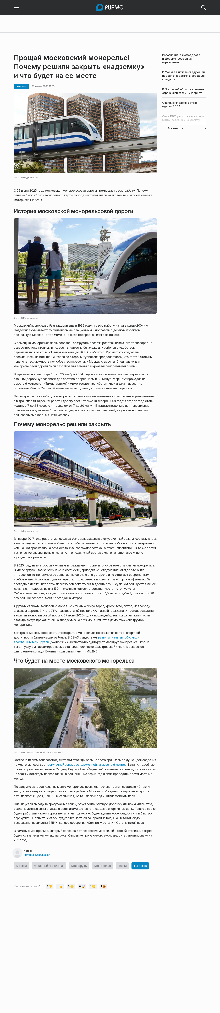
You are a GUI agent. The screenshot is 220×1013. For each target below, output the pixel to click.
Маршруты (79, 866)
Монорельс (102, 866)
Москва (21, 866)
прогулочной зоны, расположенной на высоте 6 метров (86, 764)
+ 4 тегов (140, 866)
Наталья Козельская (37, 855)
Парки (122, 866)
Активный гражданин (49, 866)
